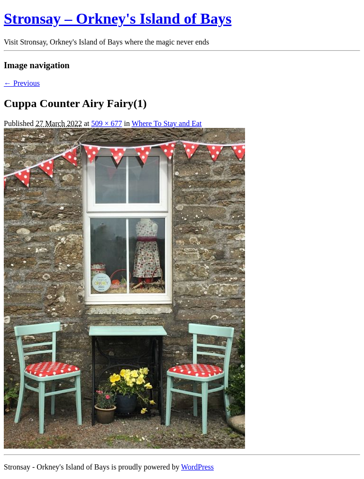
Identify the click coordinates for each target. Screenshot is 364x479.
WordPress (197, 467)
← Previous (22, 83)
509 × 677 (106, 123)
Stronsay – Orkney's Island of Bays (117, 18)
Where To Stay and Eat (167, 123)
